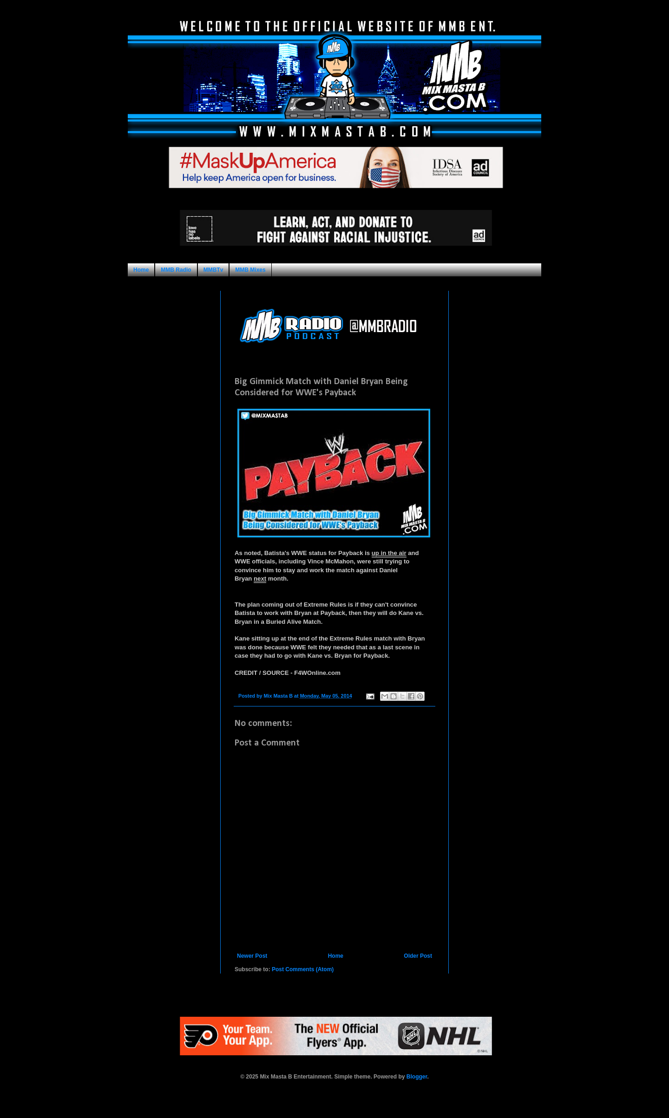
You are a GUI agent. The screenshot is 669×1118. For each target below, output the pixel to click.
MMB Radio (176, 270)
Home (141, 270)
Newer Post (252, 956)
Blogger (417, 1076)
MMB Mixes (250, 270)
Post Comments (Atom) (303, 969)
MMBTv (213, 270)
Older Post (418, 956)
